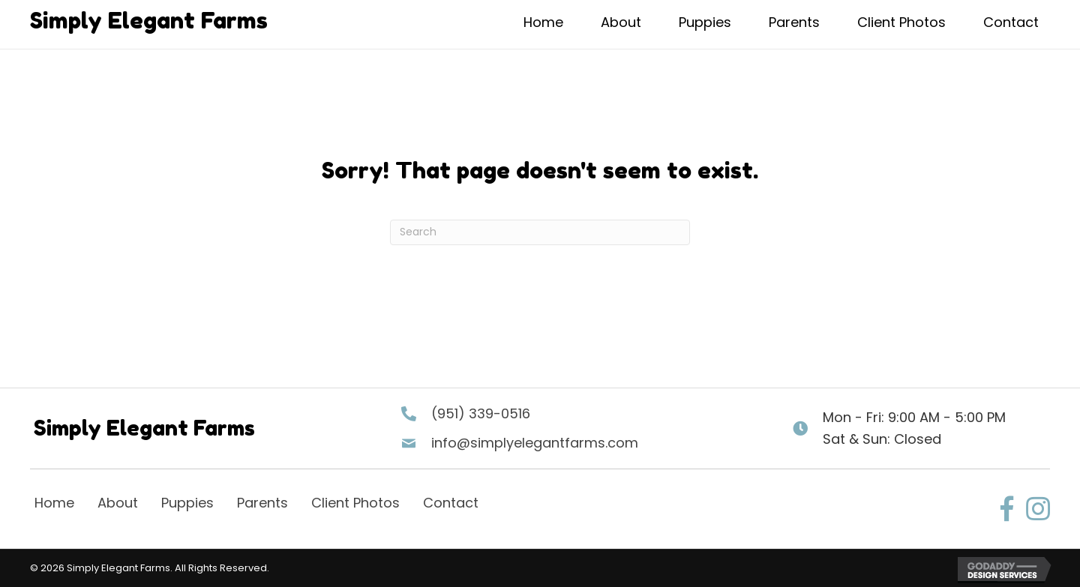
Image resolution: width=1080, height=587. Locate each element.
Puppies (187, 502)
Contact (450, 502)
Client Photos (355, 502)
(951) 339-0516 (480, 413)
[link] (543, 24)
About (118, 502)
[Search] (540, 232)
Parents (262, 502)
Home (54, 502)
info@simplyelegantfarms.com (534, 442)
